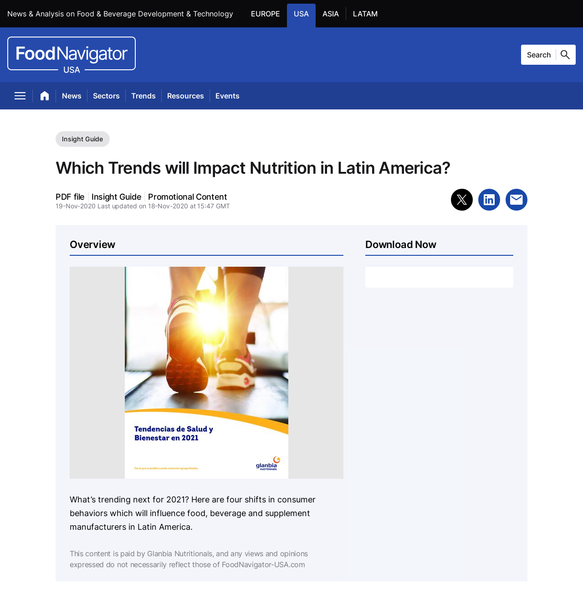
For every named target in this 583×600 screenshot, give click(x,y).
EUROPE (269, 13)
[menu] (20, 97)
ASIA (334, 13)
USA (305, 13)
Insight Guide (82, 139)
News (72, 95)
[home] (44, 97)
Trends (143, 95)
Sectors (106, 95)
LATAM (368, 13)
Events (227, 95)
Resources (185, 95)
